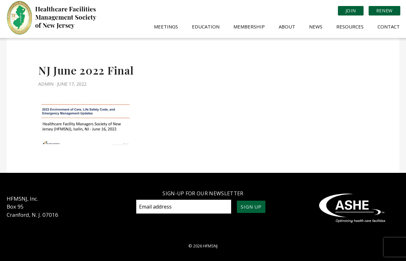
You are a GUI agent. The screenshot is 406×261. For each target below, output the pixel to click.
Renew (384, 11)
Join (351, 11)
